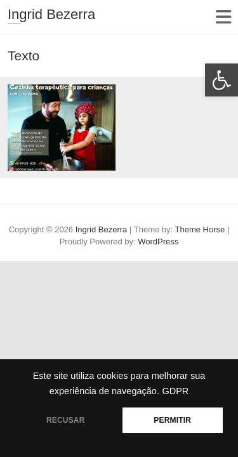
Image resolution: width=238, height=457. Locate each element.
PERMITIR (172, 420)
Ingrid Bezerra (51, 14)
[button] (221, 79)
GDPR (175, 391)
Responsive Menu (223, 16)
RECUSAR (65, 420)
